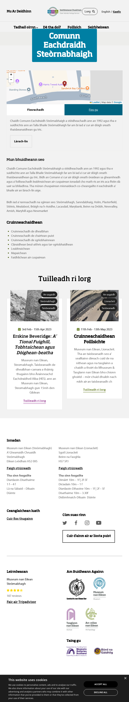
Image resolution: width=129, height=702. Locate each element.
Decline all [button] (101, 692)
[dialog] (64, 688)
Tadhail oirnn (24, 27)
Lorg (90, 11)
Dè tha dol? (52, 27)
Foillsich (74, 27)
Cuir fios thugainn (20, 519)
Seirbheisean (98, 27)
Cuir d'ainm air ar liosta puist (89, 536)
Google (118, 102)
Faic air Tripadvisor (21, 602)
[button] (64, 83)
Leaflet (95, 102)
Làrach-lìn (21, 141)
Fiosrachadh (35, 110)
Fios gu (93, 110)
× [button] (125, 678)
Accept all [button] (101, 684)
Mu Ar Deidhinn (19, 11)
